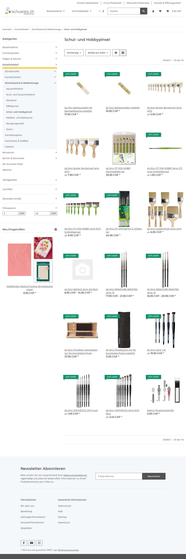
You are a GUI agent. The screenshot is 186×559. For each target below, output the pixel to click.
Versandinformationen (32, 522)
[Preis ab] (10, 213)
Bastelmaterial (10, 47)
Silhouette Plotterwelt (138, 2)
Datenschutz (64, 505)
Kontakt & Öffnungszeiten (167, 2)
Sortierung (72, 52)
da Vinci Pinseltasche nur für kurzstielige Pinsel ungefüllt (121, 351)
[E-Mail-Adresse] (119, 476)
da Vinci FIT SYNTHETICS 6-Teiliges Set (124, 230)
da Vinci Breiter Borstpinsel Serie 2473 (81, 170)
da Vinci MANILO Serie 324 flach (81, 289)
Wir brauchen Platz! (12, 164)
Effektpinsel (12, 106)
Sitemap (62, 516)
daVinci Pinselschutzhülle (160, 410)
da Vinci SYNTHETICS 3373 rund (81, 410)
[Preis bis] (42, 213)
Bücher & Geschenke (13, 158)
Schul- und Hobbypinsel (19, 111)
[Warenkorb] (174, 11)
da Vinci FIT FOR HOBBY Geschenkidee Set (118, 170)
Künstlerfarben (13, 77)
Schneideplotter (10, 53)
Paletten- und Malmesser (19, 117)
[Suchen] (124, 11)
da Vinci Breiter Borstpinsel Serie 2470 (164, 109)
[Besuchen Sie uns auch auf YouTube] (31, 543)
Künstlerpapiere (13, 135)
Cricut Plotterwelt (113, 2)
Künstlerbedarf (10, 64)
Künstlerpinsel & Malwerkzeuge (22, 82)
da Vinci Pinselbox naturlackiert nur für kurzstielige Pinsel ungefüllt (80, 351)
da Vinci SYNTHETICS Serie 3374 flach (122, 412)
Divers (9, 129)
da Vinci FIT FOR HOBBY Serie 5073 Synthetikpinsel (82, 230)
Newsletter (26, 528)
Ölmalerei (11, 100)
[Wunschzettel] (160, 11)
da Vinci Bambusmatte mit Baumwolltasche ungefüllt (78, 109)
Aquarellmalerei (14, 88)
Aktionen (7, 169)
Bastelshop (26, 511)
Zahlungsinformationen (33, 516)
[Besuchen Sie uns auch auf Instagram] (39, 543)
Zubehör (9, 146)
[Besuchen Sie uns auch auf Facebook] (24, 543)
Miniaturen (8, 152)
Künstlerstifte (12, 71)
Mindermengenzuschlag (68, 550)
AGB (60, 511)
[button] (153, 11)
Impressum (64, 522)
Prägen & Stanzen (11, 58)
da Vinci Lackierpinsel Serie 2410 (164, 228)
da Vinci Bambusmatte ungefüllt (123, 107)
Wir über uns (27, 505)
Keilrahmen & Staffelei (16, 140)
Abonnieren (154, 476)
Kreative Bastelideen (88, 2)
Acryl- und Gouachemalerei (20, 94)
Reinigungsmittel (15, 123)
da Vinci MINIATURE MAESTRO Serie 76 (163, 291)
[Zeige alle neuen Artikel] (56, 229)
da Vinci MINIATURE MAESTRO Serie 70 (122, 291)
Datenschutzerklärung (75, 475)
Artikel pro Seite (96, 52)
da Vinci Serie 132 (156, 349)
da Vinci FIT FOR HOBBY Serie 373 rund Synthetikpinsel (164, 170)
